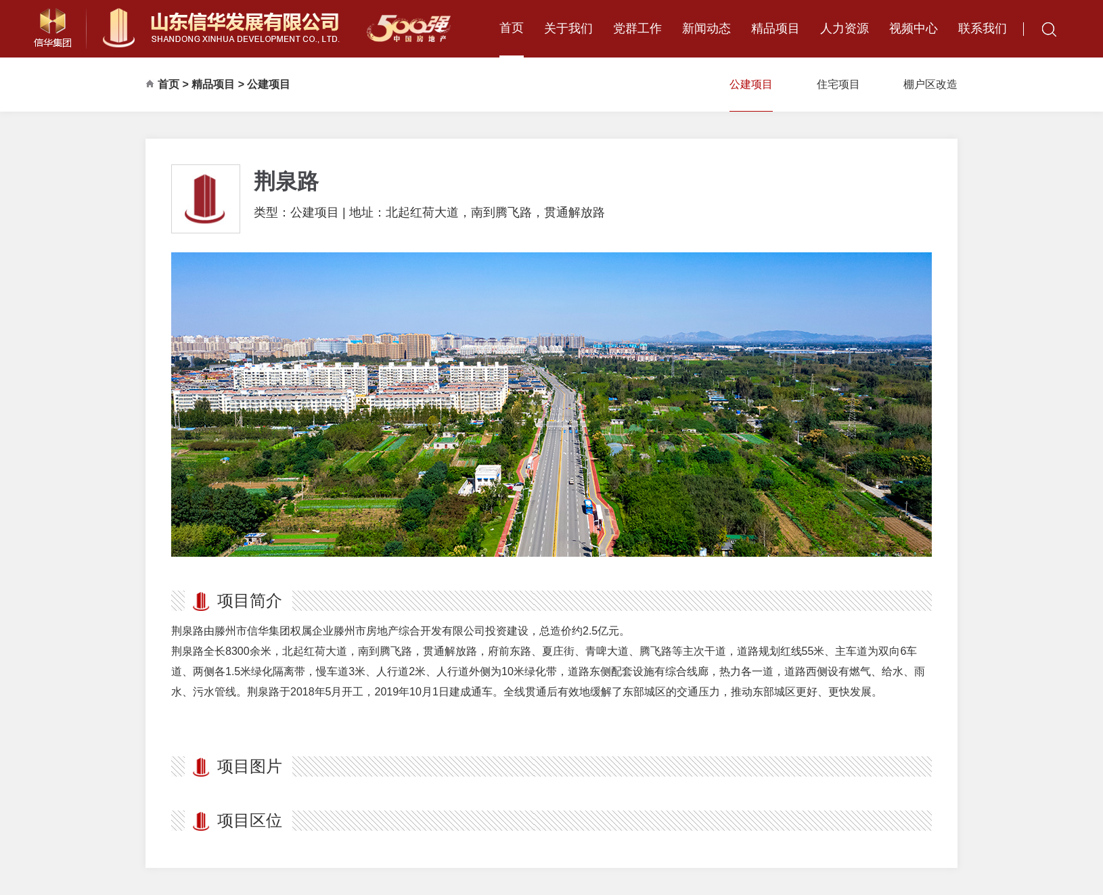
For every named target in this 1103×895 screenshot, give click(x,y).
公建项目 (268, 84)
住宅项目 (838, 84)
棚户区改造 (930, 84)
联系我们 (982, 28)
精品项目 (775, 28)
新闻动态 (706, 28)
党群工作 (637, 28)
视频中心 (913, 28)
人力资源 (844, 28)
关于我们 (568, 28)
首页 (511, 28)
